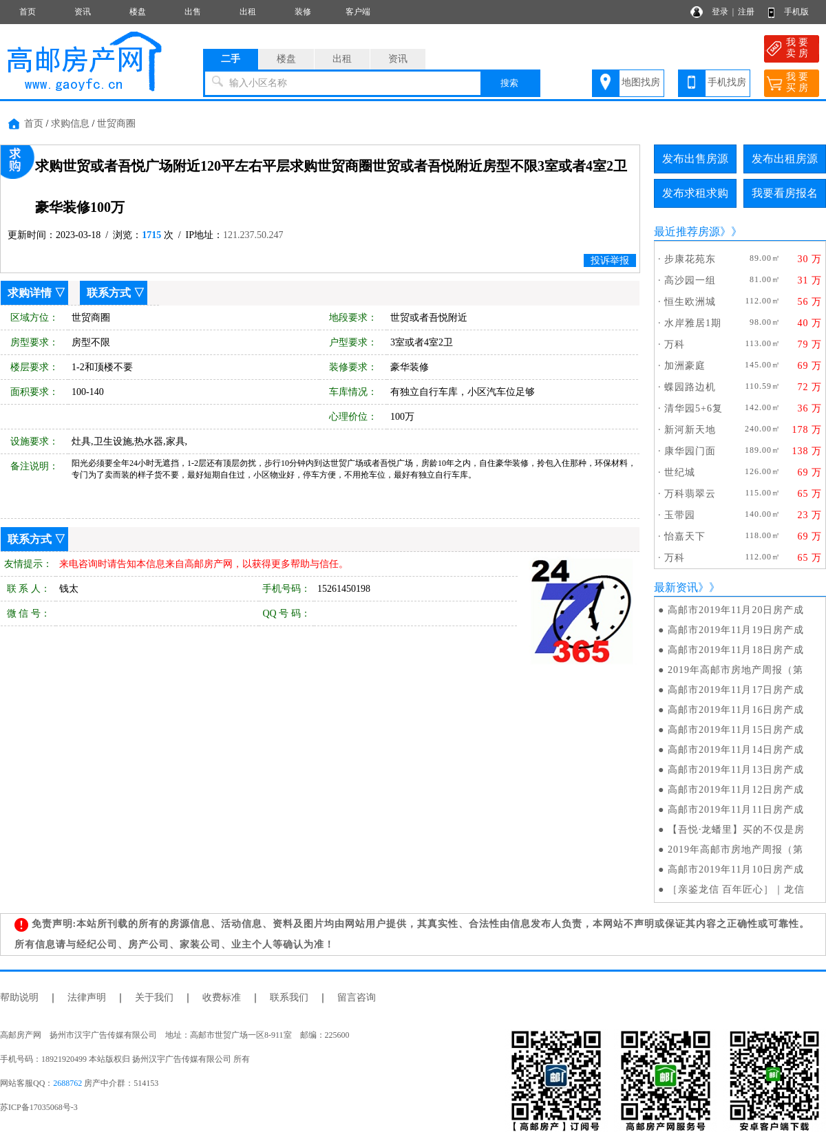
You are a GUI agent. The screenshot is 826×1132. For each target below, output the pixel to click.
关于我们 (154, 997)
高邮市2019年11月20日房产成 (736, 610)
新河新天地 (690, 430)
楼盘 (137, 12)
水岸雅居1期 (692, 323)
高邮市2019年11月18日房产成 (736, 650)
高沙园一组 (690, 280)
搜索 (509, 83)
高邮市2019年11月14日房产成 (736, 750)
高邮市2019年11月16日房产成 (736, 710)
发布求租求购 (695, 193)
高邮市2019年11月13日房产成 (736, 770)
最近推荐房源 (687, 231)
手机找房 (727, 82)
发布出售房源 (695, 158)
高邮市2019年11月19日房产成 (736, 630)
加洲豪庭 (685, 366)
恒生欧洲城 (690, 302)
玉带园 (679, 515)
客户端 (358, 12)
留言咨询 (356, 997)
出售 (192, 12)
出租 (248, 12)
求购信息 (70, 123)
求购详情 (30, 293)
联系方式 (109, 293)
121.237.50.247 (253, 235)
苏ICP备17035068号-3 (39, 1107)
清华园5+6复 (693, 408)
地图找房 (641, 82)
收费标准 (221, 997)
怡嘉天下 (685, 536)
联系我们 (289, 997)
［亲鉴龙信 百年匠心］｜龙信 (736, 889)
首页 (27, 12)
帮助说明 (19, 997)
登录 (720, 12)
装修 (303, 12)
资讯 (82, 12)
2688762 (67, 1083)
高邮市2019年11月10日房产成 (736, 869)
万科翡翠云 (690, 494)
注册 (746, 12)
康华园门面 (690, 451)
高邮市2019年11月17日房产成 (736, 690)
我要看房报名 (785, 193)
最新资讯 (676, 587)
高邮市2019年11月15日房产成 (736, 730)
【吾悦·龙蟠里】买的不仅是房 (736, 829)
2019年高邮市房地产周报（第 (735, 670)
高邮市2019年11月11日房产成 (736, 809)
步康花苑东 (690, 259)
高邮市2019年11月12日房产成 (736, 789)
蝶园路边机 (690, 387)
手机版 (796, 12)
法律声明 (86, 997)
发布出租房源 (785, 158)
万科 (674, 344)
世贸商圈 (116, 123)
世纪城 (679, 472)
